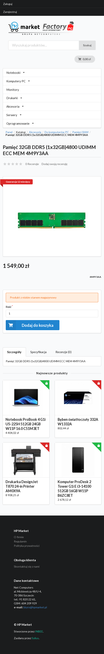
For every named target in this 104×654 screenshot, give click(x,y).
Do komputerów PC (57, 132)
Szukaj (87, 45)
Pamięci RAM (80, 132)
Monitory (12, 89)
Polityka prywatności (26, 545)
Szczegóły (14, 352)
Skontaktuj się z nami (26, 566)
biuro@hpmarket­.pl (35, 607)
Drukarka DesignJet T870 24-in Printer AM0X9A (22, 490)
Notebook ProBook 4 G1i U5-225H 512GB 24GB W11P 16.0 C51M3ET (26, 428)
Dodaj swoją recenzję (54, 164)
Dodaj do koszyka (29, 325)
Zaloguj (7, 4)
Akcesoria (35, 132)
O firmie (19, 537)
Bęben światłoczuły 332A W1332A (78, 425)
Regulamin (20, 541)
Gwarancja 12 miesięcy (18, 181)
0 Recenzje (32, 164)
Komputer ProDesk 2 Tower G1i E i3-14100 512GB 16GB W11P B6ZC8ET (74, 492)
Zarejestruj (10, 11)
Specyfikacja (38, 352)
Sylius (35, 638)
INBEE (39, 631)
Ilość (8, 306)
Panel (9, 132)
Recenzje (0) (63, 352)
